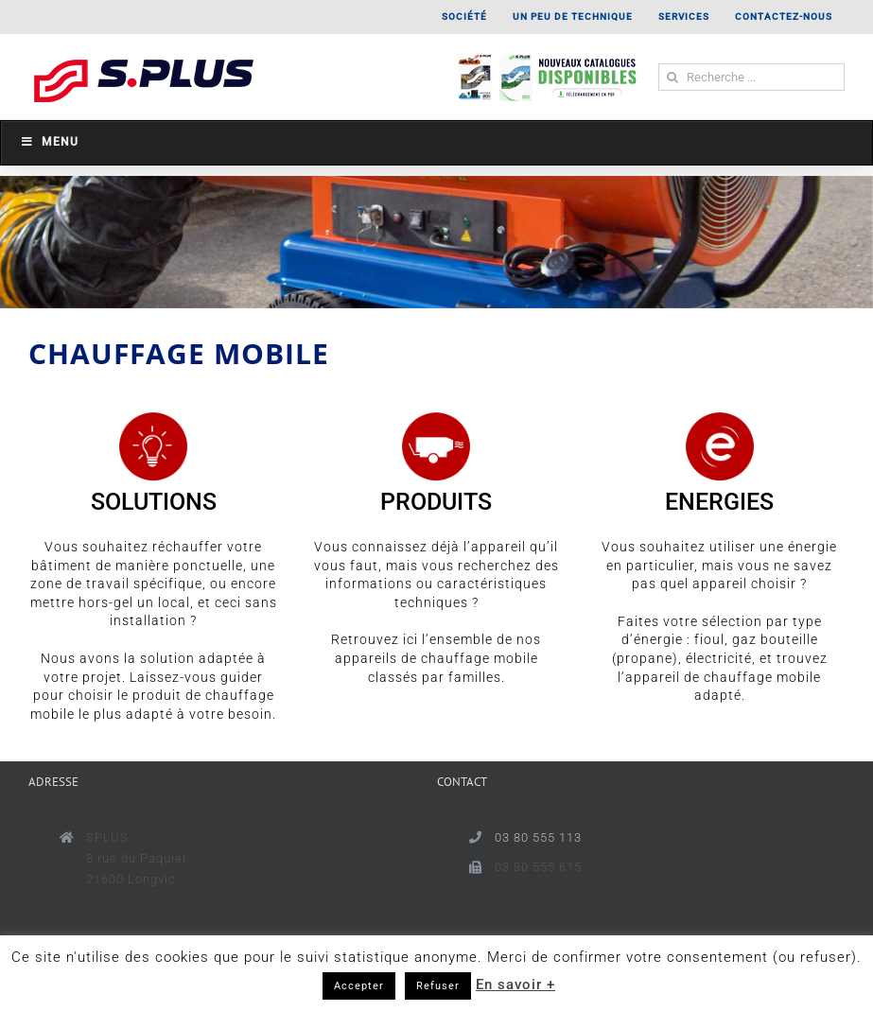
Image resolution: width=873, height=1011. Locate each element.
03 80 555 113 (538, 837)
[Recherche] (672, 77)
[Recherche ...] (751, 77)
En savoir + (515, 984)
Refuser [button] (438, 986)
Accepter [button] (359, 986)
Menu (49, 141)
